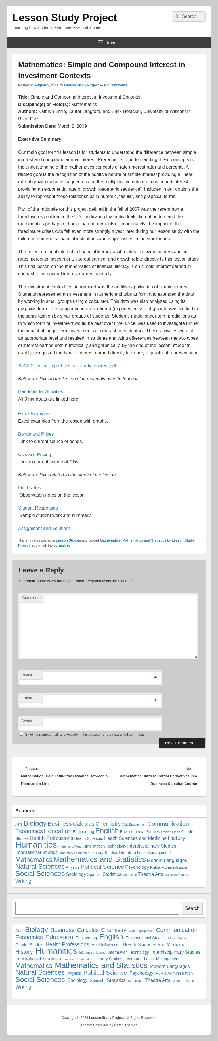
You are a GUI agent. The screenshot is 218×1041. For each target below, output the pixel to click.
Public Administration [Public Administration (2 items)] (168, 867)
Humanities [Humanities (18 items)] (36, 844)
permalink (62, 546)
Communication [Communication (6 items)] (168, 823)
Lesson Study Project (64, 18)
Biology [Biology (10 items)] (35, 823)
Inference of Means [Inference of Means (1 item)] (71, 846)
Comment (31, 597)
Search (192, 908)
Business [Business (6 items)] (59, 823)
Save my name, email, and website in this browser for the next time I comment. (84, 734)
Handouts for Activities (40, 391)
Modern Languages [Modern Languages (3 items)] (167, 860)
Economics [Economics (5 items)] (29, 831)
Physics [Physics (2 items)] (73, 867)
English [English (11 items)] (107, 830)
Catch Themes (125, 1025)
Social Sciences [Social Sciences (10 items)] (40, 873)
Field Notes (29, 488)
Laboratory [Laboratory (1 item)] (66, 853)
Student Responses (38, 508)
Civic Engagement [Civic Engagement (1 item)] (134, 824)
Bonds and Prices (36, 434)
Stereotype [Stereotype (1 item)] (129, 874)
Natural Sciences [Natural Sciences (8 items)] (40, 866)
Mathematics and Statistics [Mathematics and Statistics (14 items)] (99, 859)
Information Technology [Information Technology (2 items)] (105, 846)
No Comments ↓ (117, 85)
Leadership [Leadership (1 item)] (81, 853)
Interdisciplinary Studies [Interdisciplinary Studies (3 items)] (151, 845)
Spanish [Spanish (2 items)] (94, 874)
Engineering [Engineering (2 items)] (83, 831)
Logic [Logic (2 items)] (141, 852)
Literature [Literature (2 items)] (127, 852)
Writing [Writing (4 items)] (23, 881)
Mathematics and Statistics (144, 540)
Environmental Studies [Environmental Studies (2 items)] (140, 831)
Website (29, 721)
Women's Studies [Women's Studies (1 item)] (176, 874)
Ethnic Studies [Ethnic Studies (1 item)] (170, 832)
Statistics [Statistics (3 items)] (112, 874)
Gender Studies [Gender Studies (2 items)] (29, 944)
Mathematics (110, 540)
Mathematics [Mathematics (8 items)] (34, 859)
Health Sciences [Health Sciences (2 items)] (88, 838)
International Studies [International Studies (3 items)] (36, 852)
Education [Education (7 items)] (58, 830)
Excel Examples (34, 413)
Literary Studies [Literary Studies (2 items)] (104, 852)
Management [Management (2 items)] (159, 852)
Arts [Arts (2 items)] (18, 824)
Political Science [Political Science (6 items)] (102, 866)
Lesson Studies (68, 540)
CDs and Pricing (34, 454)
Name (27, 675)
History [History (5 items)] (176, 838)
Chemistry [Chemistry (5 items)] (108, 824)
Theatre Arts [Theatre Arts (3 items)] (150, 874)
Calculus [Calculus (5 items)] (84, 824)
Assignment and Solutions (44, 528)
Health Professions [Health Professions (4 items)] (51, 838)
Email (27, 698)
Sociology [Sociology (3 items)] (76, 874)
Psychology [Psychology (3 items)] (137, 867)
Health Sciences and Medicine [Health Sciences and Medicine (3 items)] (135, 838)
